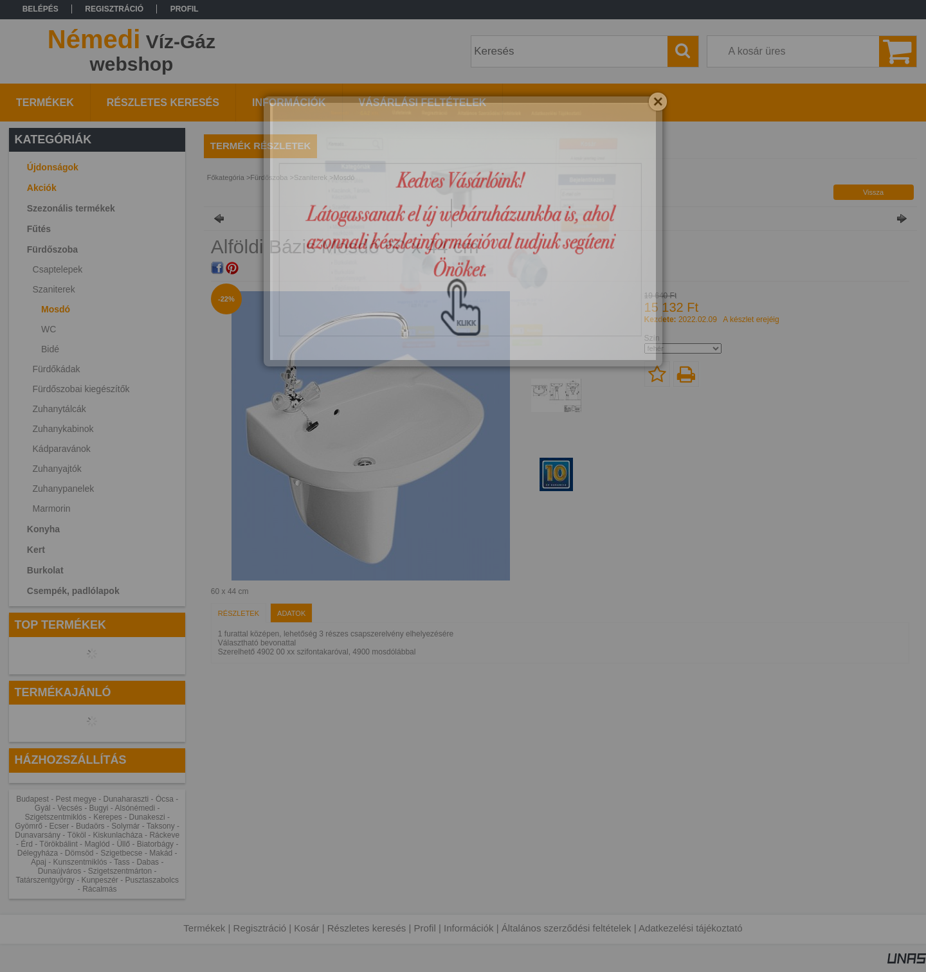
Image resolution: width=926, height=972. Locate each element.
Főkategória (225, 177)
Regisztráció (260, 928)
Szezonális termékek (71, 208)
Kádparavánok (62, 449)
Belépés (41, 9)
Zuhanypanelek (64, 488)
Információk (469, 928)
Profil (425, 928)
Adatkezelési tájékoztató (691, 928)
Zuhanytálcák (59, 409)
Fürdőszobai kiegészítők (81, 389)
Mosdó (55, 309)
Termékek (204, 928)
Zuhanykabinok (63, 429)
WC (48, 329)
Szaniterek (310, 177)
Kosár (306, 928)
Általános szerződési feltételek (566, 928)
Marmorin (52, 508)
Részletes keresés (366, 928)
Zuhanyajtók (57, 469)
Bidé (50, 349)
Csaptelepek (58, 269)
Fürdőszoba (268, 177)
